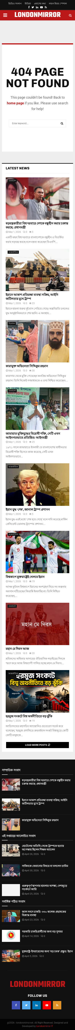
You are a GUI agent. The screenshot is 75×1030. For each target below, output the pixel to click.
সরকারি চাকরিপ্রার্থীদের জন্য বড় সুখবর (42, 931)
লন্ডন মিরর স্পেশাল (58, 3)
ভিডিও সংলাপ (15, 3)
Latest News (18, 168)
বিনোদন (12, 323)
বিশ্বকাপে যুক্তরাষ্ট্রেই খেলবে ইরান (25, 577)
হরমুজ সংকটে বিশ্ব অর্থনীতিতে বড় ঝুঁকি (29, 716)
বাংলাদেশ (12, 181)
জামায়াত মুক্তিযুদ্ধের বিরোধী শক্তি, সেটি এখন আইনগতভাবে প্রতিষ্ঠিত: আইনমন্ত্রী (33, 435)
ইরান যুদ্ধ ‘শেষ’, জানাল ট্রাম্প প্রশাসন (28, 509)
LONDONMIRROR (37, 15)
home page (15, 103)
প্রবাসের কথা (40, 3)
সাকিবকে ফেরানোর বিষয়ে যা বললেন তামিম (45, 865)
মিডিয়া (28, 3)
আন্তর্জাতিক (13, 252)
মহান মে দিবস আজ (17, 649)
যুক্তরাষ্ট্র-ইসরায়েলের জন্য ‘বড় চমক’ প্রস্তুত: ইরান (47, 951)
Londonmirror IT (44, 1026)
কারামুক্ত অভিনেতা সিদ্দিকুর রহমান (27, 366)
